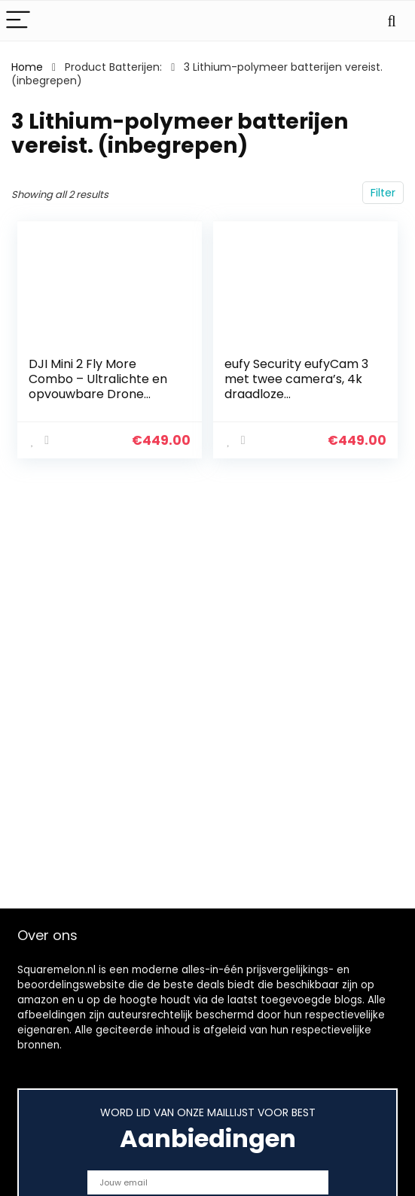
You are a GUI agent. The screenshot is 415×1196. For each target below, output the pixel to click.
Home (27, 67)
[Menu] (18, 21)
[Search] (392, 21)
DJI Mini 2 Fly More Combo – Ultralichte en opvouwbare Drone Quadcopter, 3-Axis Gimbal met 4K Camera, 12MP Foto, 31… (100, 401)
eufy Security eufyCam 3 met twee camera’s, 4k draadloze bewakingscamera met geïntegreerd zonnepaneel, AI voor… (296, 401)
